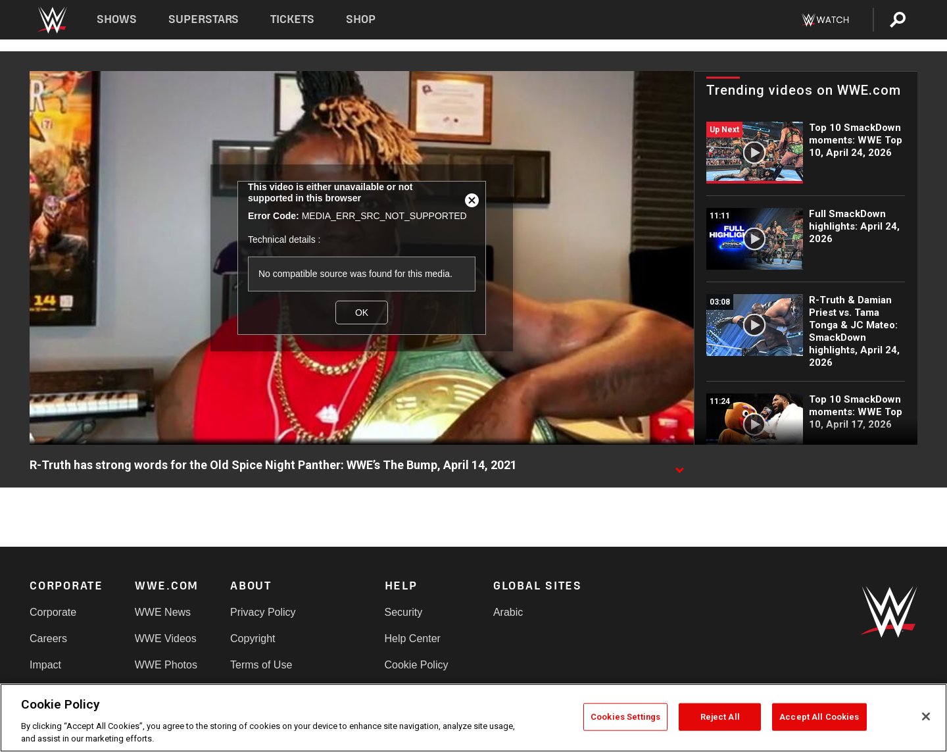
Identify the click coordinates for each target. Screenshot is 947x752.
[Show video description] (679, 465)
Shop (361, 19)
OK (361, 312)
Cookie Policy (417, 664)
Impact (45, 664)
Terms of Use (261, 664)
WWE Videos (166, 638)
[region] (473, 718)
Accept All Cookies (819, 717)
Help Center (413, 638)
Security (404, 612)
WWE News (163, 612)
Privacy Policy (263, 612)
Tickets (292, 19)
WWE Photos (166, 664)
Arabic (508, 612)
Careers (48, 638)
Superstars (203, 19)
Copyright (252, 638)
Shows (117, 19)
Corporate (53, 612)
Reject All (720, 717)
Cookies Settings (625, 717)
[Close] (925, 716)
